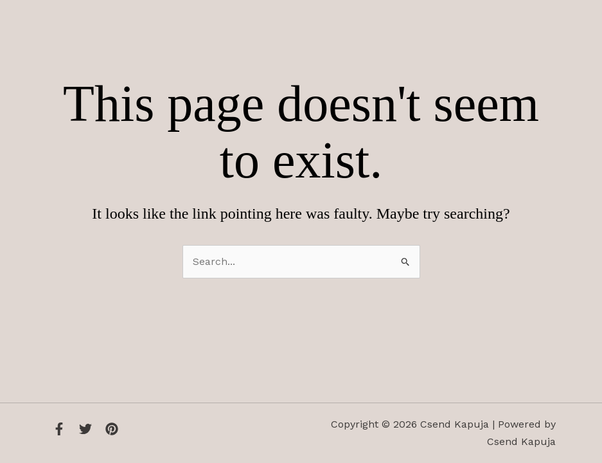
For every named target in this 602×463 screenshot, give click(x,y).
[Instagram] (112, 429)
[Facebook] (59, 429)
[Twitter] (85, 429)
